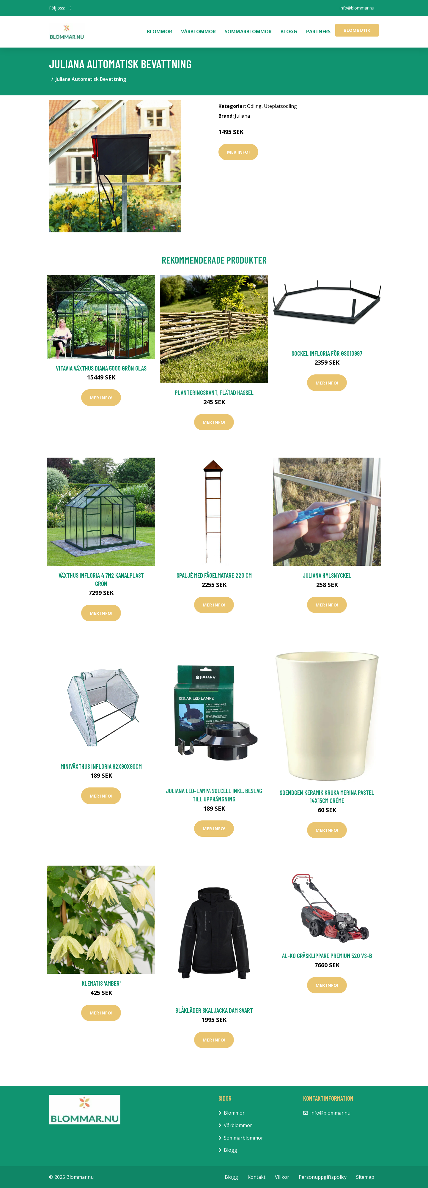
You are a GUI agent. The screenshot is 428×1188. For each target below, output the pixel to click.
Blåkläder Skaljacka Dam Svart (214, 1010)
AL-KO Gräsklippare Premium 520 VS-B (327, 955)
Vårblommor (198, 31)
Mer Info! (238, 152)
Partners (318, 31)
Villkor (282, 1177)
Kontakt (256, 1177)
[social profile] (70, 8)
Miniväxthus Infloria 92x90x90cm (101, 766)
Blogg (289, 31)
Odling (254, 106)
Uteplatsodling (280, 106)
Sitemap (365, 1177)
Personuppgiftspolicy (323, 1177)
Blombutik (357, 30)
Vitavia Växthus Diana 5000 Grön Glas (101, 368)
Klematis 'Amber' (101, 983)
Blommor (159, 31)
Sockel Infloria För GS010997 (327, 353)
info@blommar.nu (357, 8)
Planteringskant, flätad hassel (214, 392)
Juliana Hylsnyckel (327, 575)
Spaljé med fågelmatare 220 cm (214, 575)
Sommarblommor (248, 31)
